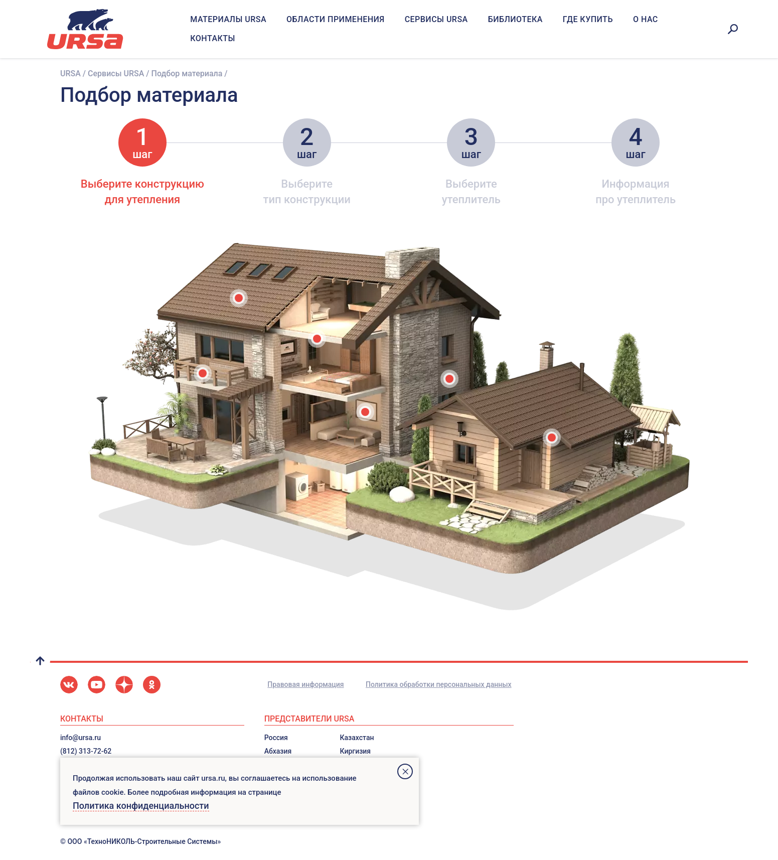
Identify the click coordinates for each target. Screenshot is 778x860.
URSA (70, 73)
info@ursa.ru (80, 738)
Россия (276, 738)
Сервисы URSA (436, 19)
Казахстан (357, 738)
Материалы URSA (228, 19)
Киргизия (355, 751)
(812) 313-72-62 (85, 751)
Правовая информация (305, 684)
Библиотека (515, 19)
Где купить (588, 19)
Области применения (335, 19)
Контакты (212, 38)
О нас (645, 19)
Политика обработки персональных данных (439, 684)
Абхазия (278, 751)
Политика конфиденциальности (141, 805)
